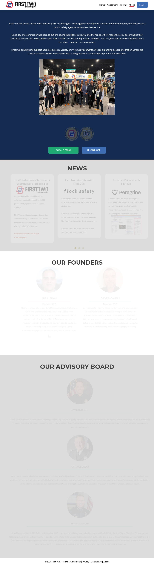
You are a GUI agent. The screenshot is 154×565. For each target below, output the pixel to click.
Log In (142, 5)
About (132, 4)
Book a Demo (63, 150)
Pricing (123, 4)
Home (102, 4)
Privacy (85, 561)
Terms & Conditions (71, 561)
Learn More (93, 150)
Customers (112, 4)
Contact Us (96, 561)
